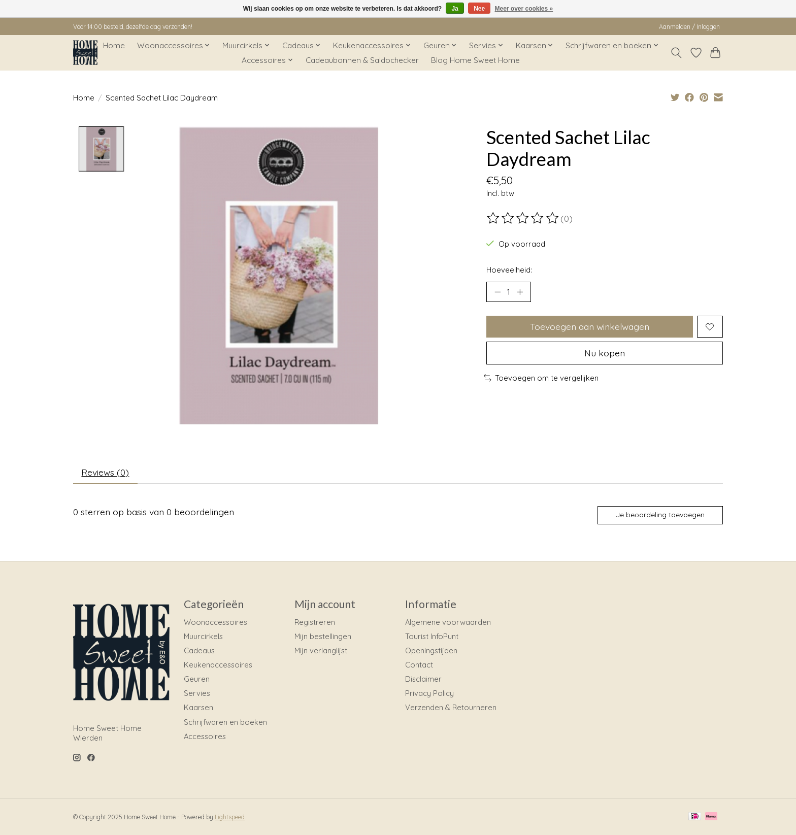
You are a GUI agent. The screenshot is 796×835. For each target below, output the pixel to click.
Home (114, 45)
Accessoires (205, 736)
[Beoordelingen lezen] (523, 218)
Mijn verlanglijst (320, 650)
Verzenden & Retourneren (450, 708)
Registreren (314, 622)
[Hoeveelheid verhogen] (520, 292)
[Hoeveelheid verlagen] (497, 292)
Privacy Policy (429, 693)
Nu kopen (604, 352)
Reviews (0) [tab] (105, 472)
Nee (479, 8)
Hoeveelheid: (509, 270)
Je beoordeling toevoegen (660, 515)
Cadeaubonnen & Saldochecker (362, 60)
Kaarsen (198, 708)
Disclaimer (423, 679)
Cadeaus (199, 650)
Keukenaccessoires (218, 665)
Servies (197, 693)
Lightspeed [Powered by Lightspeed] (230, 817)
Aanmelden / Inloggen (689, 26)
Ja (454, 8)
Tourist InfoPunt (431, 636)
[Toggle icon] (676, 53)
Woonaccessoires (215, 622)
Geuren (197, 679)
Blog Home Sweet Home (475, 60)
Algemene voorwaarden (448, 622)
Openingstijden (431, 650)
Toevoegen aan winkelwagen (589, 326)
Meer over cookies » (524, 8)
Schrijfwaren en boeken (225, 722)
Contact (419, 665)
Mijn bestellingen (322, 636)
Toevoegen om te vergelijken (541, 378)
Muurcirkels (203, 636)
